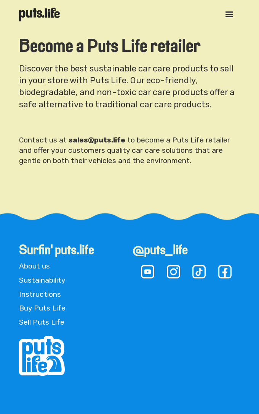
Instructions (40, 294)
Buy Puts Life (42, 308)
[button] (229, 14)
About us (34, 266)
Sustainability (42, 280)
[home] (39, 14)
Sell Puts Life (41, 322)
